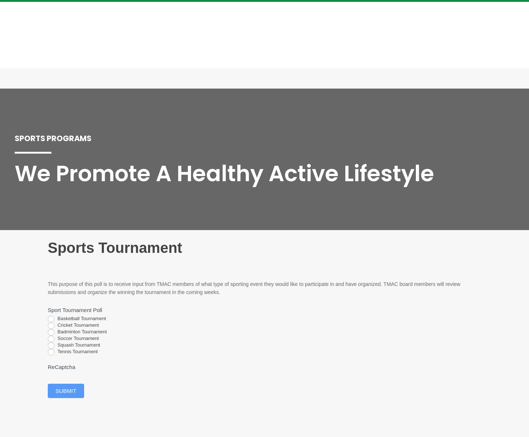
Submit (65, 391)
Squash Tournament (74, 345)
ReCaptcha (61, 367)
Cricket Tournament (73, 325)
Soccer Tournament (73, 339)
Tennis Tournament (73, 352)
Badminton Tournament (77, 332)
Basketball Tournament (77, 319)
